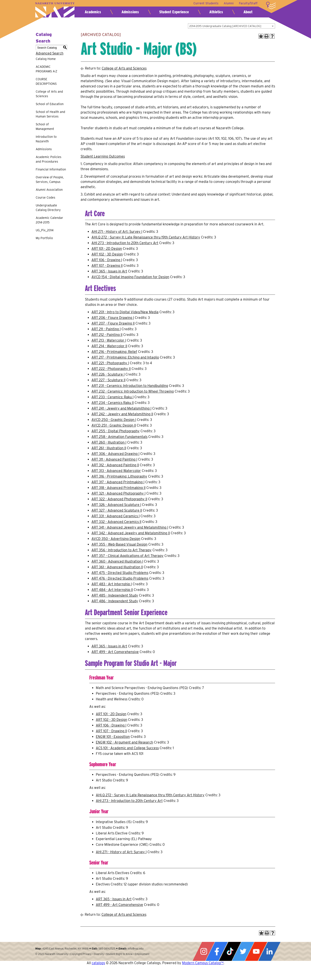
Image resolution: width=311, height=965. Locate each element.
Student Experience (174, 12)
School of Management (45, 127)
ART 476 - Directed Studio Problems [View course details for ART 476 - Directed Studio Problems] (119, 578)
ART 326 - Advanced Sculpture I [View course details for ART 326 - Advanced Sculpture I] (116, 505)
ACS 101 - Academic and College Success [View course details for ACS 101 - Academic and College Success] (127, 748)
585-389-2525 (106, 948)
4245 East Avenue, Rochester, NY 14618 (65, 948)
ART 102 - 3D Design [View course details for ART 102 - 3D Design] (107, 254)
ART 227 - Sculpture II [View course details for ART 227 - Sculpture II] (108, 380)
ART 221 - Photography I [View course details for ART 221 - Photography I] (110, 363)
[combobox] (231, 26)
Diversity (99, 954)
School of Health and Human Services (50, 114)
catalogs (98, 963)
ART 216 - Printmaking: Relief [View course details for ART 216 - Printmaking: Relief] (114, 352)
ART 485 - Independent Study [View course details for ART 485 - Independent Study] (114, 595)
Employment (142, 954)
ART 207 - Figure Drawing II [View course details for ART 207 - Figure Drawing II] (113, 323)
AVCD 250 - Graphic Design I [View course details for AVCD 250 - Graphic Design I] (113, 420)
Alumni (229, 3)
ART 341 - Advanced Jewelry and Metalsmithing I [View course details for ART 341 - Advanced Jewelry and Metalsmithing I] (129, 527)
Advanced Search (49, 53)
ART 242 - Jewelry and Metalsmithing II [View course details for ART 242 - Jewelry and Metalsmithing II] (122, 414)
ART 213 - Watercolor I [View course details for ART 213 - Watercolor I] (108, 340)
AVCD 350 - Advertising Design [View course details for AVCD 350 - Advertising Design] (115, 539)
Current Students (205, 3)
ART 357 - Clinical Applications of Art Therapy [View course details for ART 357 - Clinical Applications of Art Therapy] (127, 556)
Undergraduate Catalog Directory (48, 208)
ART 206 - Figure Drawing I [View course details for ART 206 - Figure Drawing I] (112, 318)
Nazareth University (54, 9)
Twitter (243, 951)
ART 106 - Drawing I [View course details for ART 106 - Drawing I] (106, 260)
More (271, 5)
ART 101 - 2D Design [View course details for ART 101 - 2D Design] (106, 249)
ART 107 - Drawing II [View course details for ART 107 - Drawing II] (107, 266)
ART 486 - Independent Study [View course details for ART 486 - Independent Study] (114, 601)
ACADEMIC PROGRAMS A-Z (46, 69)
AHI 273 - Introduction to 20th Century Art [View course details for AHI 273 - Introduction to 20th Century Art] (124, 243)
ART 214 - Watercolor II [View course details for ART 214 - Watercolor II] (109, 346)
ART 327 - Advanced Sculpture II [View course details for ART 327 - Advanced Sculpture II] (116, 510)
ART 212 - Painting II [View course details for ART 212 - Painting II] (106, 335)
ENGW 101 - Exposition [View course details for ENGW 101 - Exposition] (113, 737)
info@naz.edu (136, 948)
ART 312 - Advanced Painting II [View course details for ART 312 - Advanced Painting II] (115, 465)
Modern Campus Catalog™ (202, 963)
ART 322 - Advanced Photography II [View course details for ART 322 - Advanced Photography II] (119, 499)
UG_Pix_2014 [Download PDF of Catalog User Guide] (45, 230)
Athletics (216, 12)
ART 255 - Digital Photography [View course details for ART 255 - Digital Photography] (115, 431)
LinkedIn (269, 951)
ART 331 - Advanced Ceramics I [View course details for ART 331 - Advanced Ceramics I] (115, 516)
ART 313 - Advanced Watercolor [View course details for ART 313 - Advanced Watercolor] (116, 471)
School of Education (50, 104)
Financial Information (51, 169)
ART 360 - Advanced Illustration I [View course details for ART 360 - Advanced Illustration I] (117, 561)
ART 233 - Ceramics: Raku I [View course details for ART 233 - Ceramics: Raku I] (112, 397)
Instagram (203, 951)
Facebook (216, 951)
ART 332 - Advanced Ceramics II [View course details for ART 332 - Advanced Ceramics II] (116, 522)
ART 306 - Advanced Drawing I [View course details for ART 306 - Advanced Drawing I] (115, 454)
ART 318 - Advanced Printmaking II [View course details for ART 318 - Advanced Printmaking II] (118, 488)
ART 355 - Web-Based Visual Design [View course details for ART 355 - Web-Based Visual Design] (119, 544)
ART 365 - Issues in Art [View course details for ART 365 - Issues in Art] (109, 271)
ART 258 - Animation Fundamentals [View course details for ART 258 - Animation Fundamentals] (119, 437)
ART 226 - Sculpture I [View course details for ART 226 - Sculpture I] (108, 374)
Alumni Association (49, 189)
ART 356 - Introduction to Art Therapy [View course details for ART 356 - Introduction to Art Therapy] (121, 550)
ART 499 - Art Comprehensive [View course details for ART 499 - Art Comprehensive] (115, 652)
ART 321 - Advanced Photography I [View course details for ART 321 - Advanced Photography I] (118, 493)
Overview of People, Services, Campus (50, 179)
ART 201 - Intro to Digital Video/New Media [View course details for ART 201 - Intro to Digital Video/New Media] (125, 312)
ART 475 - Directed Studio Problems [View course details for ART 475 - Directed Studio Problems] (119, 573)
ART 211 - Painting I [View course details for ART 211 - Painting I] (106, 329)
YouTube (256, 951)
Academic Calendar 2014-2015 (49, 220)
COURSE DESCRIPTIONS (46, 81)
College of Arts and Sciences (49, 94)
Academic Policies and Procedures (48, 159)
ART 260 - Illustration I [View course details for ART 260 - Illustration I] (108, 442)
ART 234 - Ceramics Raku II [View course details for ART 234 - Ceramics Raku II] (112, 403)
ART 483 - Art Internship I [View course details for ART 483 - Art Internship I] (111, 584)
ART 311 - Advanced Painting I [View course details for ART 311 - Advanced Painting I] (114, 459)
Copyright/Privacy (80, 954)
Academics (93, 12)
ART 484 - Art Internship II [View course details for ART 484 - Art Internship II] (112, 590)
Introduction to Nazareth (46, 139)
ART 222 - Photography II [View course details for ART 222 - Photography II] (111, 369)
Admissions (130, 12)
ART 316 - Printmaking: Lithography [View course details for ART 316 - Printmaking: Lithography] (119, 476)
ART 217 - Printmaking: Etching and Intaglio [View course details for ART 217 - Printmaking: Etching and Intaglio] (125, 357)
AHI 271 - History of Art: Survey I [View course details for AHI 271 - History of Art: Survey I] (116, 232)
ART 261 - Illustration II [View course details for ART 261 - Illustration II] (108, 448)
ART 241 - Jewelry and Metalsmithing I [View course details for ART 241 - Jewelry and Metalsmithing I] (121, 408)
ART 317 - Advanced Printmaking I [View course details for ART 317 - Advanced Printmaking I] (117, 482)
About (247, 12)
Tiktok (230, 951)
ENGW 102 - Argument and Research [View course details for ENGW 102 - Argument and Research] (124, 742)
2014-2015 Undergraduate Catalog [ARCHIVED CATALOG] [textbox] (225, 26)
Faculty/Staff (248, 3)
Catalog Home (46, 59)
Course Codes (45, 197)
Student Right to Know (119, 954)
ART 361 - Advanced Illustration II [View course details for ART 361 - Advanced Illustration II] (117, 567)
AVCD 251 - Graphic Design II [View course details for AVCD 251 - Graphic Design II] (113, 425)
